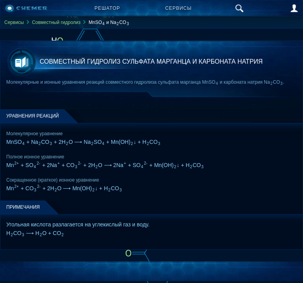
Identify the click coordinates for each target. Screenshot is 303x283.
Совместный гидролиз (56, 22)
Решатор (107, 8)
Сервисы (178, 8)
